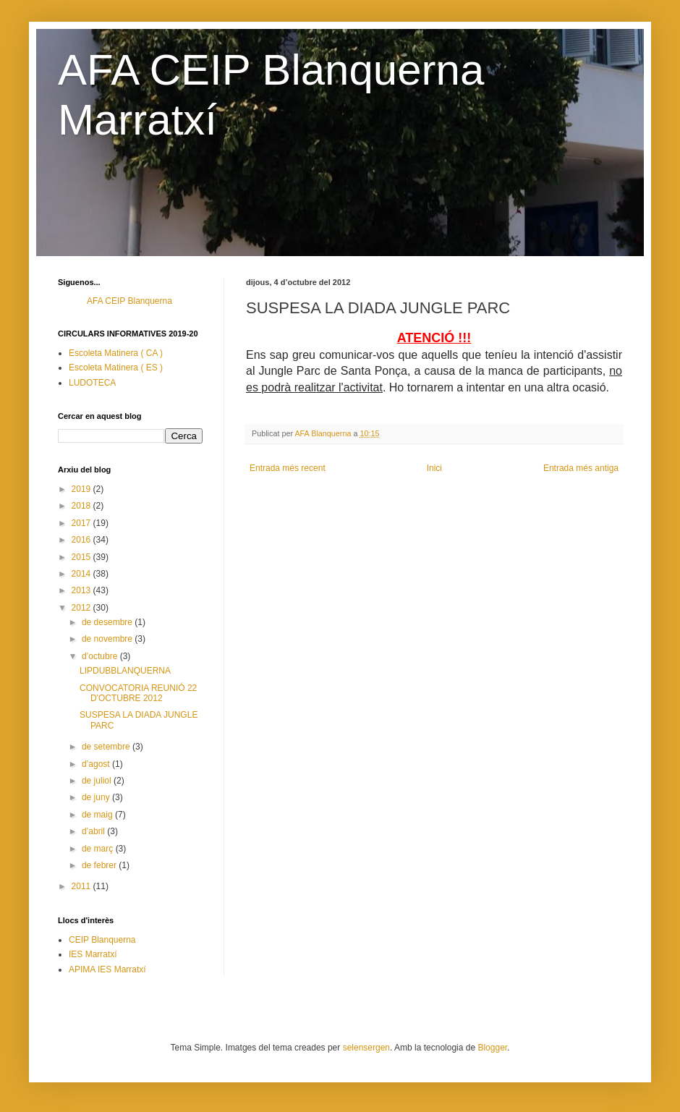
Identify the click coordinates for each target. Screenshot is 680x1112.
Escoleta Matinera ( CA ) (116, 353)
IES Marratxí (93, 954)
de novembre (108, 639)
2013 (82, 590)
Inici (434, 468)
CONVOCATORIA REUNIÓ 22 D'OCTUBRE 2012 (138, 693)
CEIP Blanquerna (102, 940)
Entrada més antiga (581, 468)
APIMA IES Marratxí (107, 969)
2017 (82, 523)
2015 (82, 557)
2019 (82, 489)
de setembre (107, 747)
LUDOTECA (92, 383)
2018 (82, 506)
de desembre (108, 622)
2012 (82, 608)
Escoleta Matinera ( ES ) (116, 367)
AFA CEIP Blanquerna (129, 301)
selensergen (366, 1048)
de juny (97, 797)
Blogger (492, 1048)
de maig (98, 815)
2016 (82, 540)
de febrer (100, 865)
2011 (82, 886)
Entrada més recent (288, 468)
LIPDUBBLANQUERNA (125, 671)
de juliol (98, 781)
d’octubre (101, 656)
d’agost (97, 764)
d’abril (94, 831)
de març (99, 849)
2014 (82, 574)
